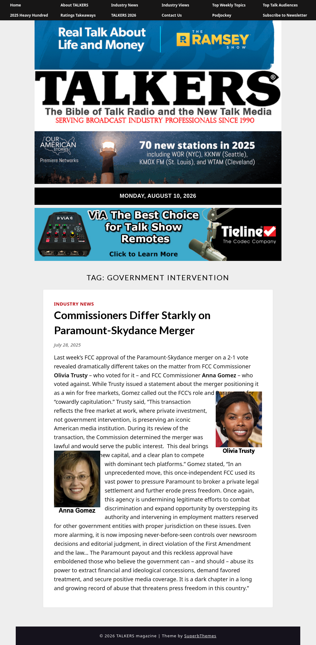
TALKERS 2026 (123, 15)
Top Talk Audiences (280, 5)
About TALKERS (74, 5)
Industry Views (175, 5)
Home (15, 5)
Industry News (124, 5)
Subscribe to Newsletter (285, 15)
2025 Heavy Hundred (29, 15)
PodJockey (221, 15)
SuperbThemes (200, 636)
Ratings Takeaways (78, 15)
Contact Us (172, 15)
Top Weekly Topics (229, 5)
